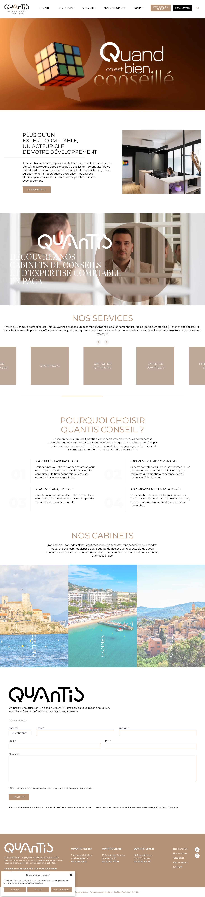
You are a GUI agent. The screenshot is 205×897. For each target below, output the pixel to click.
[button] (70, 874)
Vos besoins (66, 8)
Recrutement (180, 862)
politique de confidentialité (165, 807)
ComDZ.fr (135, 892)
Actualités (89, 8)
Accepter (15, 889)
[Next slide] (106, 342)
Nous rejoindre (115, 8)
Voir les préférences (61, 889)
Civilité (14, 728)
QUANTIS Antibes (81, 848)
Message (14, 754)
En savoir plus (36, 189)
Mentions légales (81, 892)
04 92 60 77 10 (110, 861)
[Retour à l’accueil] (16, 9)
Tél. (108, 741)
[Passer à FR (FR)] (197, 8)
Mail (12, 741)
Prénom (125, 728)
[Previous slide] (98, 342)
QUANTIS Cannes (144, 848)
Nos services (180, 853)
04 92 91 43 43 (79, 861)
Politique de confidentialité (101, 892)
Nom (40, 728)
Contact (138, 8)
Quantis (45, 8)
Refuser (38, 889)
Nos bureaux (180, 848)
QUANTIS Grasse (111, 848)
